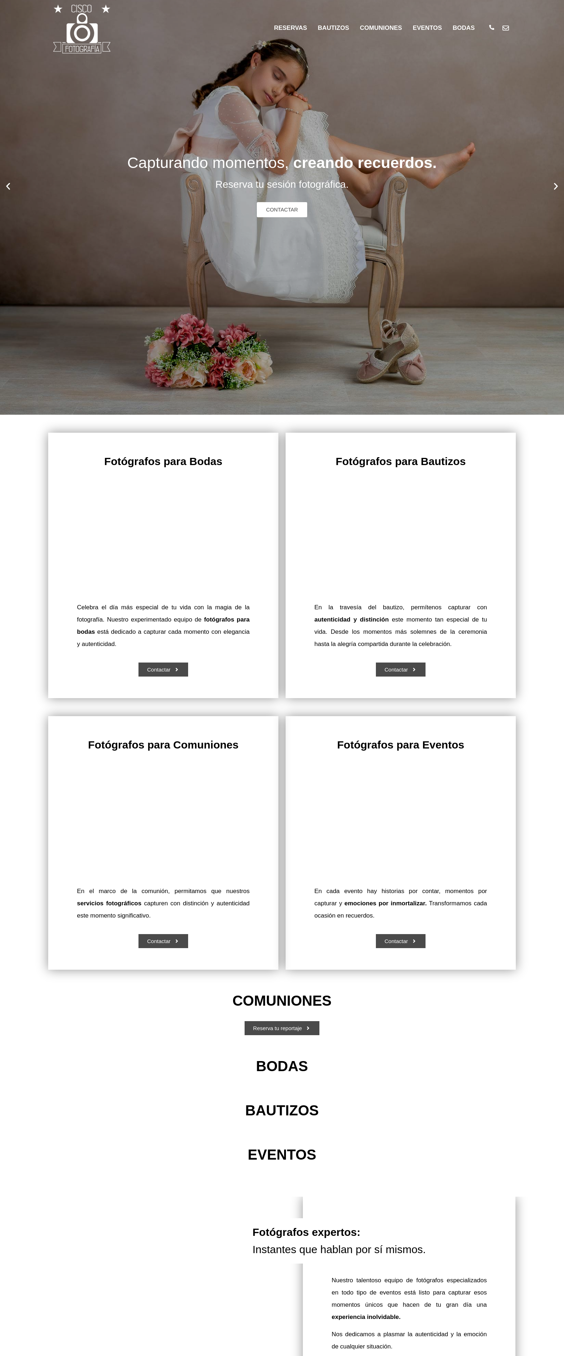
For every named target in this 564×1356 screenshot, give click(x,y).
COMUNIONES (381, 27)
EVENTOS (427, 27)
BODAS (464, 27)
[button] (8, 186)
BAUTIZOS (333, 27)
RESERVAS (290, 27)
